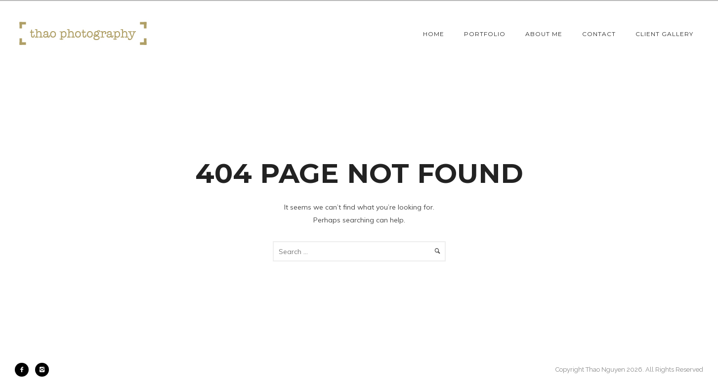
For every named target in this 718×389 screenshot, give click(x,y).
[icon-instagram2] (42, 370)
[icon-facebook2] (24, 370)
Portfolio (485, 34)
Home (433, 34)
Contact (599, 34)
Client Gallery (664, 34)
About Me (543, 34)
